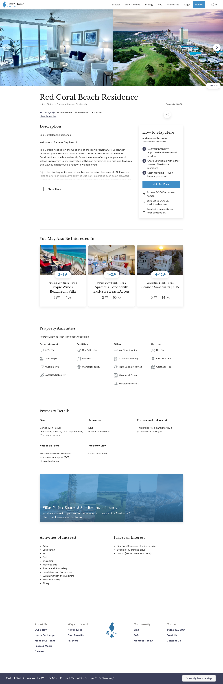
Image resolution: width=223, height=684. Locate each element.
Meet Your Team (45, 640)
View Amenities (48, 116)
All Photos (213, 85)
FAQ (136, 635)
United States (46, 104)
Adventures (75, 629)
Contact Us (174, 640)
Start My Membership (199, 678)
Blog (136, 629)
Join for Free (161, 184)
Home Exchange (45, 635)
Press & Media (43, 646)
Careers (40, 651)
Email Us (172, 635)
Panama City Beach (77, 104)
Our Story (41, 629)
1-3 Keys (47, 112)
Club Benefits (76, 635)
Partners (73, 640)
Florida (60, 104)
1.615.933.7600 (176, 629)
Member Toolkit (143, 640)
